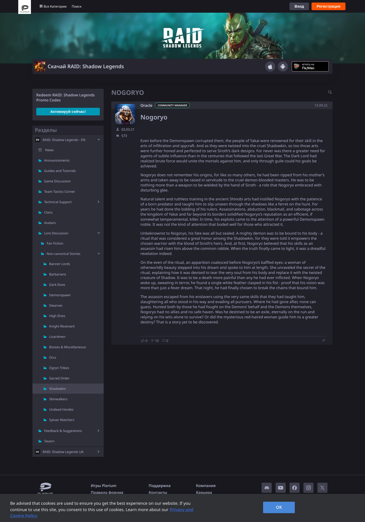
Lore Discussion (56, 233)
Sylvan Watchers (61, 419)
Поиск (77, 6)
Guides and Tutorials (60, 170)
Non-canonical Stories (63, 253)
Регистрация (328, 6)
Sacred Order (59, 378)
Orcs (52, 357)
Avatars (50, 222)
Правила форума (107, 492)
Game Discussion (57, 181)
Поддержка (160, 485)
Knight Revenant (62, 326)
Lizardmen (57, 336)
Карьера (204, 492)
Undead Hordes (61, 409)
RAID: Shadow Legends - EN (64, 139)
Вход (299, 6)
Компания (206, 485)
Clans (48, 212)
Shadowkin (57, 388)
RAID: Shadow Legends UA (63, 451)
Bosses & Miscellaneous (67, 347)
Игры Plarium (103, 485)
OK (279, 507)
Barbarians (57, 274)
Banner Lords (59, 264)
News (49, 150)
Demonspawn (60, 295)
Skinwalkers (58, 399)
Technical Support (58, 202)
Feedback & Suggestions (63, 430)
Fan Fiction (55, 243)
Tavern (49, 441)
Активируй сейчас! (68, 111)
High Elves (57, 316)
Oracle (146, 105)
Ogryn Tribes (59, 368)
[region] (182, 508)
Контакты (158, 492)
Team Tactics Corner (59, 191)
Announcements (56, 160)
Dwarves (56, 305)
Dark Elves (57, 284)
